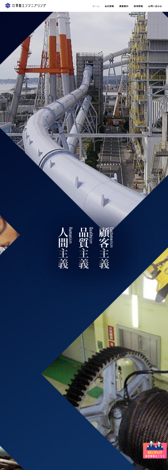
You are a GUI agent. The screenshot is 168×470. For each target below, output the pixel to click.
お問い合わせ (155, 6)
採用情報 (138, 6)
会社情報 (109, 6)
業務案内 (123, 6)
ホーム (96, 6)
